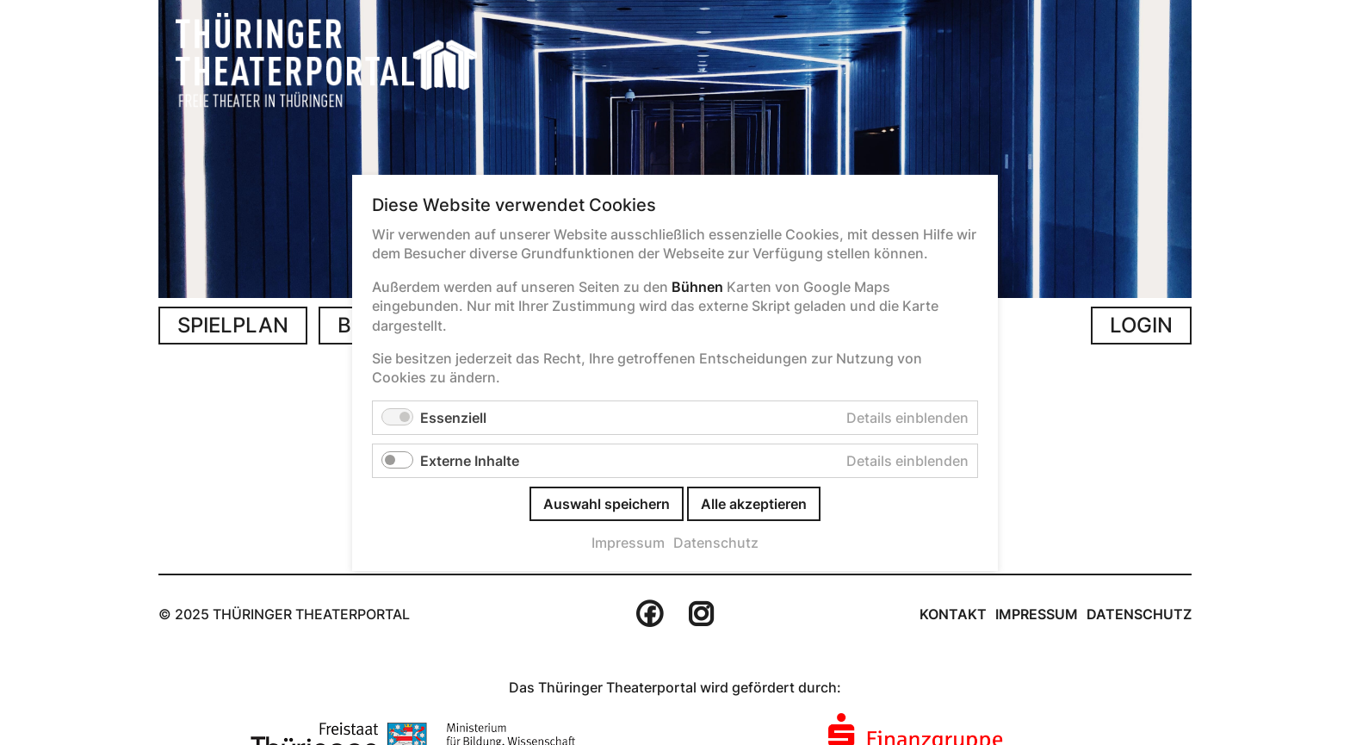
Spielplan (232, 325)
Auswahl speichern (606, 503)
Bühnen (697, 286)
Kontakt (953, 614)
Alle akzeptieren (754, 503)
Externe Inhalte (469, 460)
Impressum (1036, 614)
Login (1141, 325)
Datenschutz (1139, 614)
